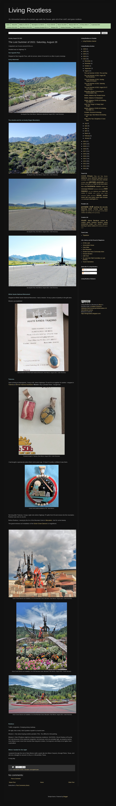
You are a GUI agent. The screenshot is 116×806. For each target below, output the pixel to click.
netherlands (101, 189)
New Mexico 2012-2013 (26, 27)
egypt (87, 182)
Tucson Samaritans (88, 262)
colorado (105, 180)
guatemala (100, 182)
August (87, 71)
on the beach (104, 210)
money (95, 209)
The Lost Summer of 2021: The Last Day (95, 73)
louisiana (91, 186)
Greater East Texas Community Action (93, 251)
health (101, 209)
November (88, 63)
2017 (84, 151)
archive (93, 212)
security (105, 207)
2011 (84, 166)
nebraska (96, 189)
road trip (105, 191)
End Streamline (87, 249)
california (89, 179)
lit (98, 226)
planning (84, 209)
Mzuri (100, 304)
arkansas (100, 178)
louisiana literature (97, 222)
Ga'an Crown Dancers (40, 523)
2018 (84, 149)
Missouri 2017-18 (73, 24)
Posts (84, 269)
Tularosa (11, 384)
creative (83, 222)
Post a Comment (15, 778)
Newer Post (12, 782)
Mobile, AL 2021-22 (24, 24)
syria (88, 195)
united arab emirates (102, 197)
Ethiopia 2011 (54, 27)
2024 (84, 54)
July (86, 123)
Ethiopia (90, 176)
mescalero (27, 769)
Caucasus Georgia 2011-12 (41, 27)
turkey (93, 197)
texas (99, 195)
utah (82, 199)
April (86, 131)
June (86, 126)
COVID (83, 176)
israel (86, 184)
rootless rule (84, 212)
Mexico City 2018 (62, 24)
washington (86, 199)
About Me (14, 24)
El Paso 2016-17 (84, 24)
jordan (92, 184)
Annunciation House (88, 245)
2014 (84, 158)
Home (7, 24)
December (88, 61)
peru (100, 191)
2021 (84, 141)
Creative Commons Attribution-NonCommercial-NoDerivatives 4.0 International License (94, 308)
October (87, 66)
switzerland (83, 195)
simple (83, 211)
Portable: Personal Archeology (92, 112)
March (87, 133)
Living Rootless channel (89, 41)
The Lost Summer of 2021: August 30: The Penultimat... (95, 76)
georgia (92, 182)
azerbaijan (83, 179)
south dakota (104, 193)
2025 (84, 51)
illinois (82, 184)
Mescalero (49, 520)
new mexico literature (101, 224)
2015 (84, 156)
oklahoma (95, 191)
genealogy (97, 212)
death (90, 209)
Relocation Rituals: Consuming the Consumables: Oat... (94, 92)
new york (90, 191)
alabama (84, 178)
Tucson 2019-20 (51, 24)
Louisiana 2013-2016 (12, 27)
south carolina (96, 193)
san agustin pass (34, 769)
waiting (89, 212)
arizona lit (101, 226)
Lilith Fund (86, 256)
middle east (105, 186)
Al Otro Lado (86, 243)
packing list (98, 207)
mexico (98, 186)
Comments (86, 273)
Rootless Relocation (66, 27)
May (86, 128)
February (87, 136)
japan (89, 184)
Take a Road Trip (77, 27)
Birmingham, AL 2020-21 (38, 24)
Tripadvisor (86, 235)
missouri (90, 189)
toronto (105, 195)
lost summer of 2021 (18, 769)
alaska (89, 178)
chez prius (99, 180)
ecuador (83, 182)
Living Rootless (29, 10)
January (87, 138)
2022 (84, 59)
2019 (84, 146)
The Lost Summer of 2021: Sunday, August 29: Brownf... (94, 80)
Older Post (71, 782)
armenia (105, 178)
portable (84, 207)
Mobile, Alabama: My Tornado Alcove (94, 95)
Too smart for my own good (92, 210)
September (88, 68)
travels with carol (86, 197)
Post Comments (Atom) (22, 785)
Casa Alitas (86, 247)
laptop (106, 209)
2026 (84, 49)
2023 (84, 56)
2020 (84, 144)
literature (96, 220)
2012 (84, 163)
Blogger (65, 796)
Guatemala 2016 (95, 24)
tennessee (93, 195)
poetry (88, 222)
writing (106, 222)
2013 (84, 161)
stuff (91, 207)
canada (94, 180)
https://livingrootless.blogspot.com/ (90, 313)
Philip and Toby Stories (101, 176)
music (83, 220)
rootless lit (84, 193)
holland (106, 182)
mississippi (84, 189)
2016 (84, 154)
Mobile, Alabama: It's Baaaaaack (93, 98)
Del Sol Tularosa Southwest (24, 384)
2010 (84, 168)
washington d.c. (94, 199)
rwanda (90, 193)
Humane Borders (87, 254)
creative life (104, 220)
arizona (94, 178)
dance (90, 220)
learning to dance (86, 226)
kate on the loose (99, 184)
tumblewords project (87, 224)
